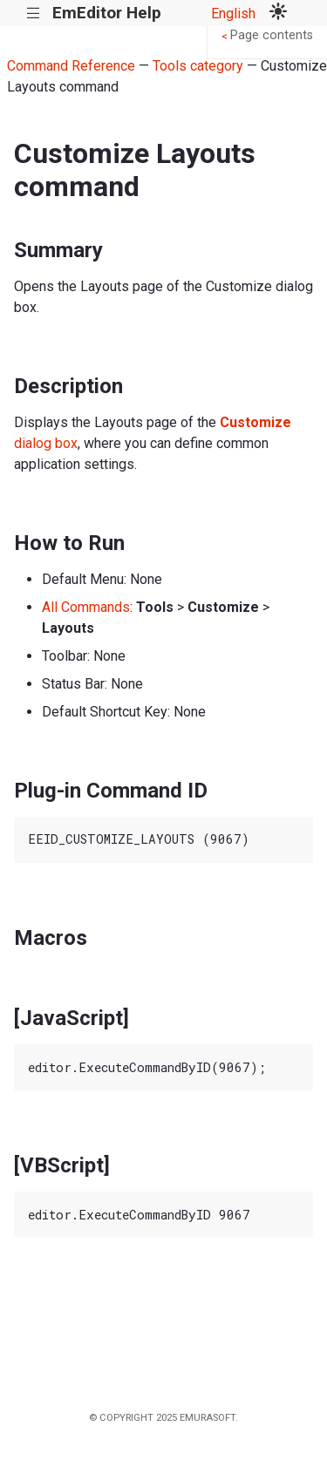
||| (33, 13)
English (233, 13)
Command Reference (71, 66)
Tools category (198, 66)
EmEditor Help (106, 13)
